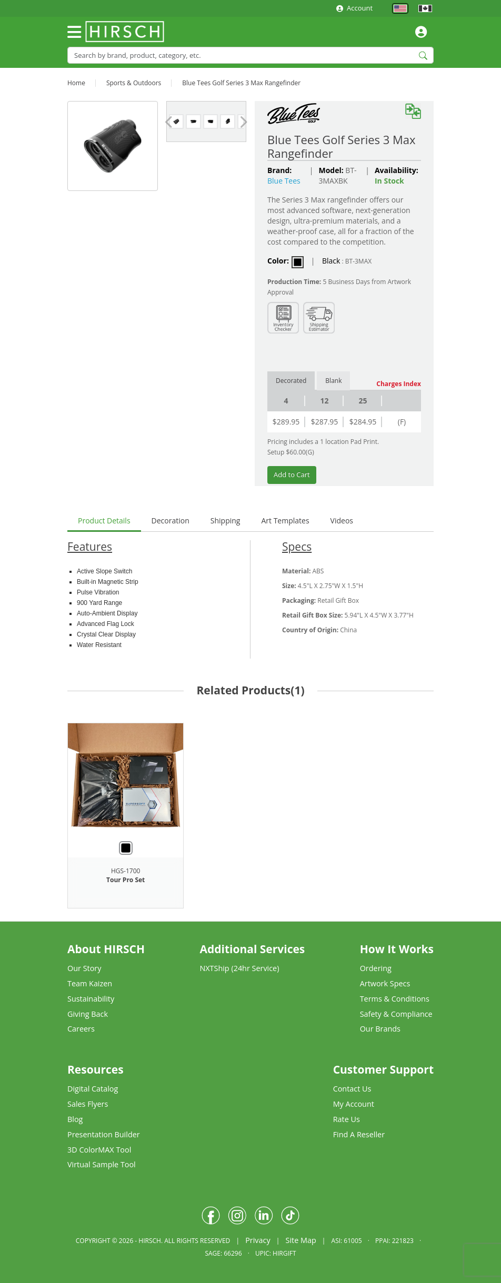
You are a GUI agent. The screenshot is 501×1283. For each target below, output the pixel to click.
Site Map (300, 1240)
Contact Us (352, 1089)
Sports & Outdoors (133, 82)
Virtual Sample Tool (101, 1164)
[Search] (250, 55)
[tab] (104, 521)
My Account (353, 1104)
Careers (81, 1029)
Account (354, 8)
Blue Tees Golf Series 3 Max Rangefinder (241, 82)
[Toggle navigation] (74, 32)
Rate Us (346, 1119)
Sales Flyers (87, 1104)
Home (76, 82)
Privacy (257, 1240)
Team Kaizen (89, 983)
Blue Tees (283, 181)
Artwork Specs (385, 983)
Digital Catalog (92, 1089)
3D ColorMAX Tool (99, 1150)
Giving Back (87, 1014)
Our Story (84, 968)
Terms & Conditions (394, 999)
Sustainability (90, 999)
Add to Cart (292, 474)
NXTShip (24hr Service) (239, 968)
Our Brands (380, 1029)
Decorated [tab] (291, 380)
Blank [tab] (333, 380)
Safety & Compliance (396, 1014)
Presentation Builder (103, 1134)
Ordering (376, 968)
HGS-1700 (125, 870)
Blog (75, 1119)
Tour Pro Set (125, 879)
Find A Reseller (359, 1134)
